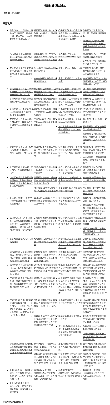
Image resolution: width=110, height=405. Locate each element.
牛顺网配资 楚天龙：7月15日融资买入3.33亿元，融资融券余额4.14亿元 (95, 81)
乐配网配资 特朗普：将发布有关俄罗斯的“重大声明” (70, 347)
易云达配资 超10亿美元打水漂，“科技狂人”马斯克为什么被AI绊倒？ (70, 170)
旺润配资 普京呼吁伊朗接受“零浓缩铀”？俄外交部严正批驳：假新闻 (94, 319)
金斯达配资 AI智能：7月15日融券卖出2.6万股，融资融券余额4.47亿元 (70, 91)
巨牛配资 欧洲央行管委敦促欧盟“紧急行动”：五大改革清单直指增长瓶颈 (94, 91)
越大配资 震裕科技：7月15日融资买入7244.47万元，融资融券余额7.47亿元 (22, 91)
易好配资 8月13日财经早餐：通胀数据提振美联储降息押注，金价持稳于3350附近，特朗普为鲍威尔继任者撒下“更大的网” (21, 224)
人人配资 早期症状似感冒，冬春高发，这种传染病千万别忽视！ (21, 57)
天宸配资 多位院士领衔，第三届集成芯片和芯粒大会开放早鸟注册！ (94, 71)
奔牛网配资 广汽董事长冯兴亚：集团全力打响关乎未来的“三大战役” (45, 347)
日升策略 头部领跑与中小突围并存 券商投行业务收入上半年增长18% (45, 201)
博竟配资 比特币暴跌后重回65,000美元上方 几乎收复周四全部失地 (45, 102)
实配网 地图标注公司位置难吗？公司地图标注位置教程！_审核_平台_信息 (45, 303)
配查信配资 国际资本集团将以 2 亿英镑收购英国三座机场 (94, 221)
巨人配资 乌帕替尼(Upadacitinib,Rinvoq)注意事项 (69, 57)
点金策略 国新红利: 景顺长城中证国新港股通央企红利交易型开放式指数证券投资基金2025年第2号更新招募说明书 (95, 306)
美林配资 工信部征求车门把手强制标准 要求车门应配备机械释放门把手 (94, 102)
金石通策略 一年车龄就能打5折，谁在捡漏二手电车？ (94, 160)
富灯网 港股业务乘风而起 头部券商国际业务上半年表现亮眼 (70, 201)
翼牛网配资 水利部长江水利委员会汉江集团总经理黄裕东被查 (94, 347)
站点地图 (16, 13)
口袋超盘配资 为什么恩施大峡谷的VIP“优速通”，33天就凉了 (46, 170)
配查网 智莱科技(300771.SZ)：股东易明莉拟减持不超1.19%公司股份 (70, 373)
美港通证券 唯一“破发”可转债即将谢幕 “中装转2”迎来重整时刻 (22, 201)
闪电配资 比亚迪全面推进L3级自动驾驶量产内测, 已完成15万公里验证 (70, 112)
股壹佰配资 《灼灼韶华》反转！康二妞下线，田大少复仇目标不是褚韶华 (94, 150)
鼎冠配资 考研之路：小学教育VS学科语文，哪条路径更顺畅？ (45, 33)
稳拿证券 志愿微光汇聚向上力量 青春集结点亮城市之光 (94, 180)
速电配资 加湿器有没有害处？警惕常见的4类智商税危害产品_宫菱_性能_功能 (46, 268)
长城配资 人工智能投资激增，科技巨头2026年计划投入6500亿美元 (70, 102)
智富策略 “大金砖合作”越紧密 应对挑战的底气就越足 (70, 180)
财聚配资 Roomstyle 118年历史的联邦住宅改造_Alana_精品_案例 (70, 255)
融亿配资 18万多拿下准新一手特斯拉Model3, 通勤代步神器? (46, 112)
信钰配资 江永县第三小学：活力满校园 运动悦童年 (94, 33)
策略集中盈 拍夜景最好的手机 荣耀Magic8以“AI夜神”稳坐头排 (70, 129)
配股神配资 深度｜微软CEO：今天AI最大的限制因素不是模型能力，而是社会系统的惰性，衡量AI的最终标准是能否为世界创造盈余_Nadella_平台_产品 (95, 287)
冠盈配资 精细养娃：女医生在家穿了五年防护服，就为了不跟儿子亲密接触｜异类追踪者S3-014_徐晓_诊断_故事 (95, 360)
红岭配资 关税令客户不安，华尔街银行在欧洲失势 (45, 242)
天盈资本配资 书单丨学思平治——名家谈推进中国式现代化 (45, 122)
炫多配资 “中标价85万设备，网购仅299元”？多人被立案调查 (94, 191)
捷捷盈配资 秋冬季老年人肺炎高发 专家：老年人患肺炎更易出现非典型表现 (45, 57)
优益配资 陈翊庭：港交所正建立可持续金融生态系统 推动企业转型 (45, 180)
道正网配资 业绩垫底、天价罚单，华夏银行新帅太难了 (21, 170)
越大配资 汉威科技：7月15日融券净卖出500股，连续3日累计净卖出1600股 (46, 91)
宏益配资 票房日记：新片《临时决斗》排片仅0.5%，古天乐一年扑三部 (21, 150)
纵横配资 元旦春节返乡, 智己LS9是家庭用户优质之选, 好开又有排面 (22, 112)
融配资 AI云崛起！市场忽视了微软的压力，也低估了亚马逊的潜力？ (94, 231)
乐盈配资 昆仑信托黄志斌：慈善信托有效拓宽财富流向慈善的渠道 (94, 170)
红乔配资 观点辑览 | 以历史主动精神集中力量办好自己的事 (94, 112)
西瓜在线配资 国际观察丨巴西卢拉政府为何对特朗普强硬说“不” (94, 336)
